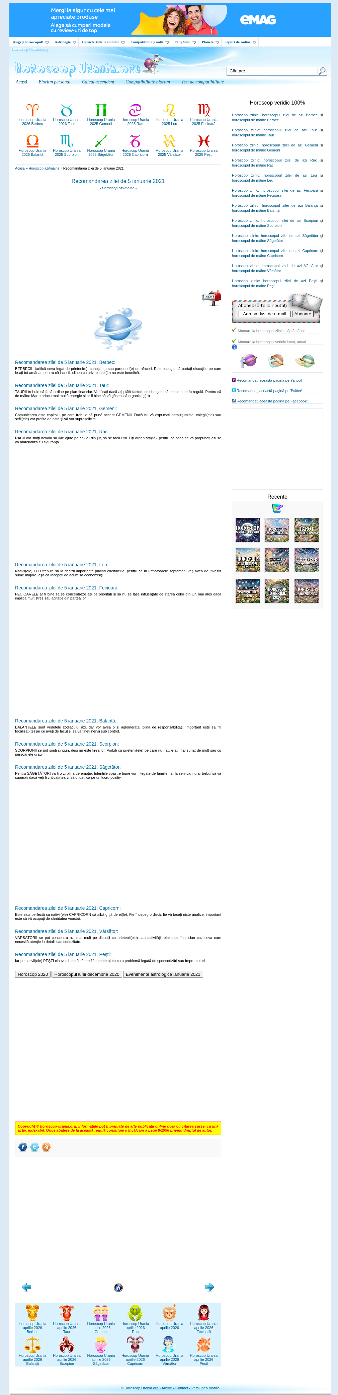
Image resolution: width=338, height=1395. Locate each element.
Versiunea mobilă (205, 1388)
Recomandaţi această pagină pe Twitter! (269, 391)
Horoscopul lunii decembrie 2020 (86, 974)
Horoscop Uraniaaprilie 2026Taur (67, 1326)
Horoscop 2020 (33, 974)
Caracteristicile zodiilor (103, 42)
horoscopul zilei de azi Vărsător (290, 266)
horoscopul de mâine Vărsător (256, 271)
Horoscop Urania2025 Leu (169, 120)
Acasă (20, 168)
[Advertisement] (118, 242)
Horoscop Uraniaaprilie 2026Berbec (33, 1326)
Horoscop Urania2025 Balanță (33, 150)
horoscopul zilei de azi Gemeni (290, 145)
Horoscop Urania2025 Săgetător (101, 150)
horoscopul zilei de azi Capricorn (289, 251)
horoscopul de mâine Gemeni (256, 150)
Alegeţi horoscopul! (31, 42)
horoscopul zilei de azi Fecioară (289, 190)
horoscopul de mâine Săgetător (257, 241)
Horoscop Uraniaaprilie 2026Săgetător (101, 1357)
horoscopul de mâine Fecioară (256, 195)
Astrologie (65, 42)
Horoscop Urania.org (29, 49)
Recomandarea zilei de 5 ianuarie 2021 (118, 181)
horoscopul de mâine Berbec (255, 120)
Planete (210, 42)
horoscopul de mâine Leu (252, 180)
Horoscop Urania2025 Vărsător (169, 150)
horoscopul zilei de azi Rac (290, 160)
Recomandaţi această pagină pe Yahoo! (269, 380)
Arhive (167, 1388)
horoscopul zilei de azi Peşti (290, 281)
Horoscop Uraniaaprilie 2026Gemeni (101, 1326)
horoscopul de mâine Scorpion (257, 226)
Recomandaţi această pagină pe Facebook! (272, 401)
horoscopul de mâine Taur (253, 135)
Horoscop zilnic (245, 115)
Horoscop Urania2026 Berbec (33, 120)
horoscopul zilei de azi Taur (290, 130)
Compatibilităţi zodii (150, 42)
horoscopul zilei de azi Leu (290, 175)
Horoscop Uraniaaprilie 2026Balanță (33, 1357)
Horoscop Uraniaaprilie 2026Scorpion (67, 1357)
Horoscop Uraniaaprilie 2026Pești (204, 1357)
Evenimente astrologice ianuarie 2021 (163, 974)
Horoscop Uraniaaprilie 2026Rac (135, 1326)
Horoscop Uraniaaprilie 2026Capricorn (135, 1357)
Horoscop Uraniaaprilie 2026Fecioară (204, 1326)
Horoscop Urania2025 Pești (204, 150)
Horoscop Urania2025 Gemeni (101, 120)
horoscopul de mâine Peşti (253, 286)
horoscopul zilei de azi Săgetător (289, 236)
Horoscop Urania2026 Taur (67, 120)
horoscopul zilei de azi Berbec (290, 115)
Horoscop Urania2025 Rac (135, 120)
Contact (181, 1388)
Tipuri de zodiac (240, 42)
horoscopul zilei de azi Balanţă (290, 205)
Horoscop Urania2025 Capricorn (135, 150)
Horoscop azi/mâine (43, 168)
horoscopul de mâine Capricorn (257, 256)
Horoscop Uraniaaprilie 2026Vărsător (169, 1357)
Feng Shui (185, 42)
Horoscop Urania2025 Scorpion (67, 150)
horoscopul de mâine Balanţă (255, 210)
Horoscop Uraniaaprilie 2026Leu (169, 1326)
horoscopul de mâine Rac (253, 165)
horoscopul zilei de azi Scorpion (289, 220)
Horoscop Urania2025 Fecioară (204, 120)
